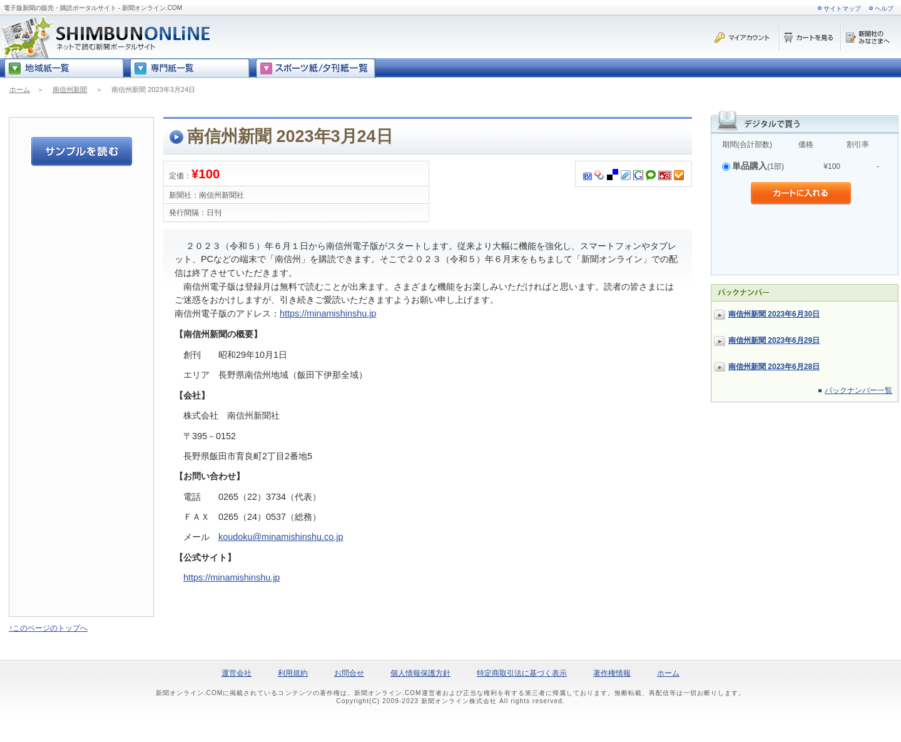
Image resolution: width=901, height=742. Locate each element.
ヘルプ (884, 8)
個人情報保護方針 (420, 673)
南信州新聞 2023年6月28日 (774, 366)
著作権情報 (612, 673)
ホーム (19, 89)
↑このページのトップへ (48, 628)
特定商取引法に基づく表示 (522, 673)
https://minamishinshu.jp (328, 313)
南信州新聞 (70, 89)
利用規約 (293, 673)
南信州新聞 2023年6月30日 (774, 314)
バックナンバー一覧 (858, 390)
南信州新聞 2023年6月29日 (774, 340)
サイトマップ (842, 8)
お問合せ (349, 673)
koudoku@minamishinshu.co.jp (280, 537)
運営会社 (236, 673)
